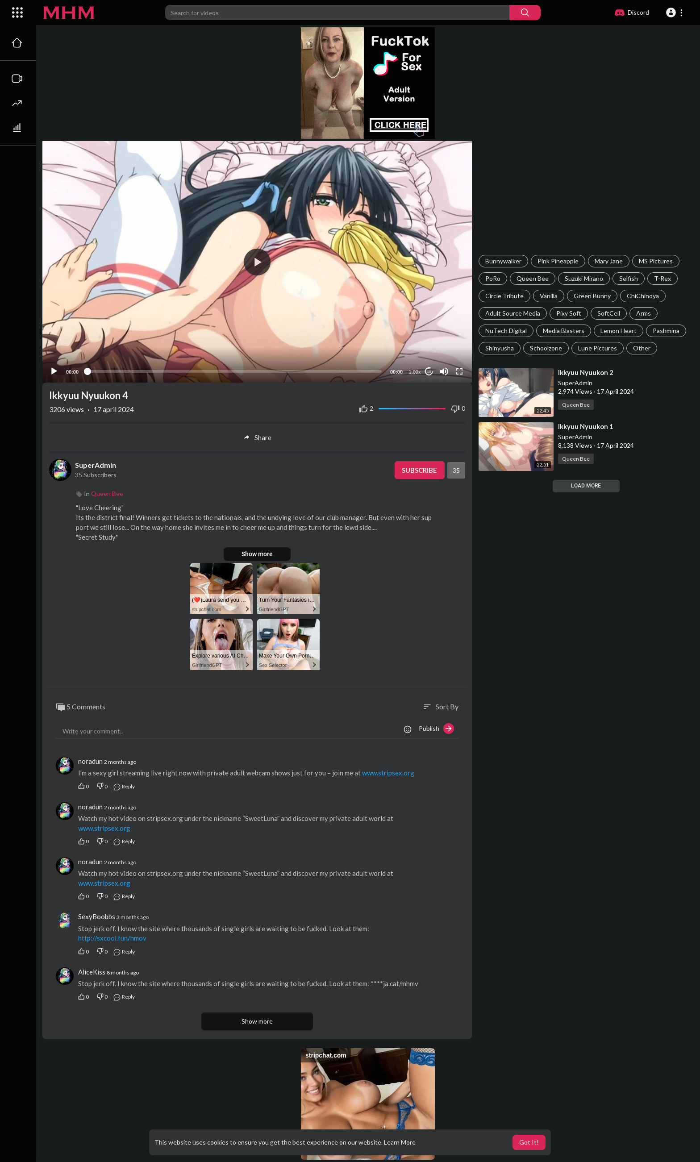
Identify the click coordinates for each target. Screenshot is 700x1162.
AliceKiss (91, 972)
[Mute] (444, 371)
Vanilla (549, 296)
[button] (676, 12)
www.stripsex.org (388, 773)
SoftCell (608, 313)
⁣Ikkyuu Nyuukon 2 (585, 372)
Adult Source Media (512, 313)
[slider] (234, 371)
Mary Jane (609, 261)
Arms (643, 313)
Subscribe (419, 470)
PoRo (492, 278)
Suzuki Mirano (584, 278)
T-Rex (662, 278)
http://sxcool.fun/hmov (112, 938)
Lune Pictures (597, 348)
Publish (436, 728)
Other (641, 348)
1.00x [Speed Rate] (415, 372)
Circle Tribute (504, 296)
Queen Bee (533, 278)
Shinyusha (499, 348)
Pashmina (666, 330)
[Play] (54, 371)
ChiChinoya (643, 296)
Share (257, 437)
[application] (257, 262)
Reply (124, 786)
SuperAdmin (575, 383)
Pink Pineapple (558, 261)
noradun (90, 761)
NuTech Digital (506, 330)
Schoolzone (546, 348)
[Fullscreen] (459, 371)
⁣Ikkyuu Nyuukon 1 (585, 426)
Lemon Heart (618, 330)
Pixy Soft (568, 313)
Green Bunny (592, 296)
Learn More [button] (400, 1142)
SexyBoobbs (96, 916)
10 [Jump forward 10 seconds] (429, 372)
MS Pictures (656, 261)
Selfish (628, 278)
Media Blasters (563, 330)
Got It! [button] (529, 1142)
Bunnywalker (503, 261)
